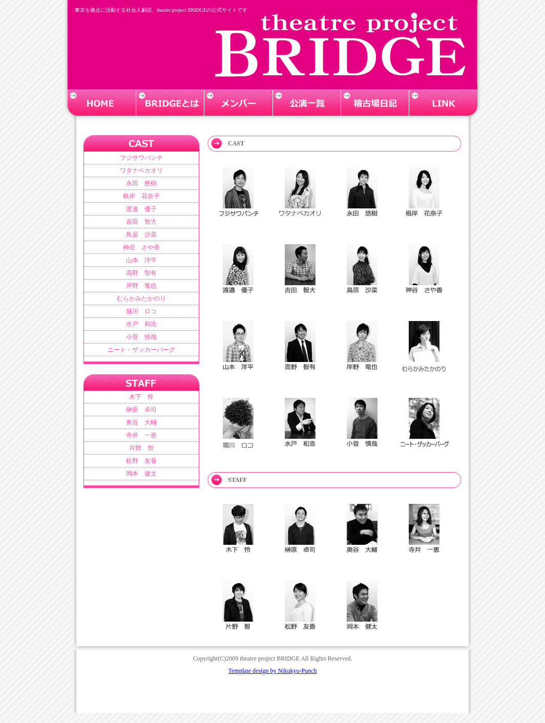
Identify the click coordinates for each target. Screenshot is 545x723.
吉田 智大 (141, 221)
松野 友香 (141, 460)
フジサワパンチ (141, 157)
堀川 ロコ (141, 311)
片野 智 (141, 448)
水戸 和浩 (141, 324)
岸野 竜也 (141, 285)
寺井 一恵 (141, 435)
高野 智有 (141, 273)
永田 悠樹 (141, 183)
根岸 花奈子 (141, 196)
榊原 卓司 (141, 409)
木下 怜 (141, 396)
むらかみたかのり (141, 298)
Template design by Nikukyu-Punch (272, 670)
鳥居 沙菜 (141, 234)
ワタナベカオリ (141, 170)
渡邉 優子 (141, 208)
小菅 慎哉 (141, 337)
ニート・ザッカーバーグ (141, 349)
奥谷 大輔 (141, 422)
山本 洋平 (141, 260)
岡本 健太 (141, 473)
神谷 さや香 (141, 247)
